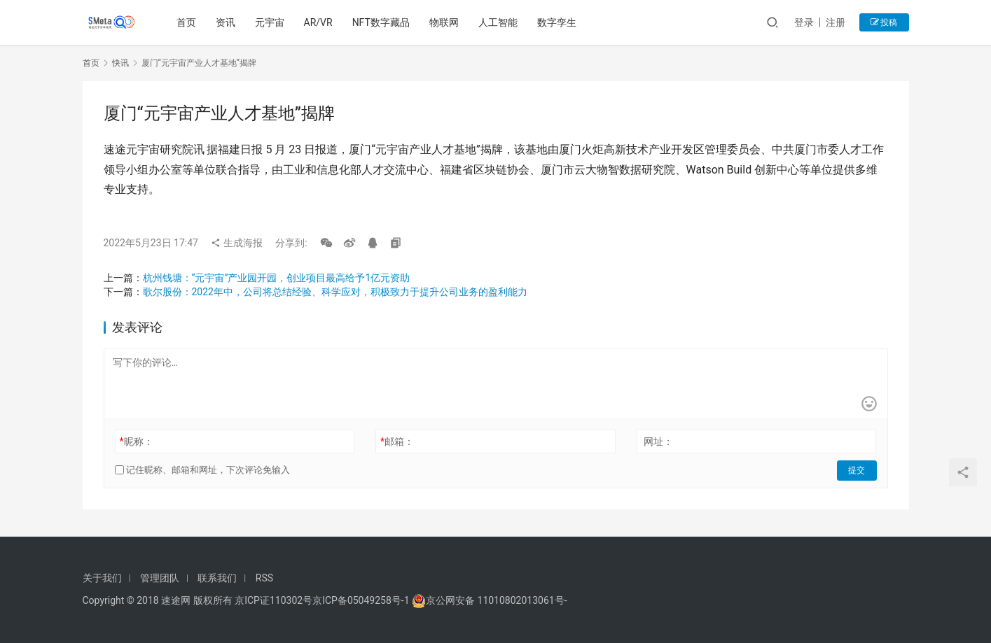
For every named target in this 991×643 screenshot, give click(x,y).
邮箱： (397, 441)
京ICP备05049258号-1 (362, 600)
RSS (264, 578)
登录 (804, 22)
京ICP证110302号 (273, 600)
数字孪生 (557, 22)
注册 (835, 22)
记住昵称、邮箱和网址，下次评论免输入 (202, 470)
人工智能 (498, 22)
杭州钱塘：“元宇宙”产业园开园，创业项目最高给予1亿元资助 (276, 277)
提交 (857, 470)
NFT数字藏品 (381, 22)
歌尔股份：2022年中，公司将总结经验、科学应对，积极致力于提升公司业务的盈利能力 (335, 291)
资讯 (225, 22)
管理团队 (159, 578)
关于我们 (102, 578)
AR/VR (318, 22)
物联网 (444, 22)
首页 (186, 22)
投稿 (884, 22)
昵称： (136, 441)
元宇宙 (269, 22)
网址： (658, 441)
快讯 (120, 63)
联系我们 (217, 578)
